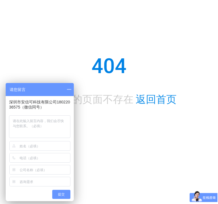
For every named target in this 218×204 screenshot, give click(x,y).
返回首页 (156, 99)
